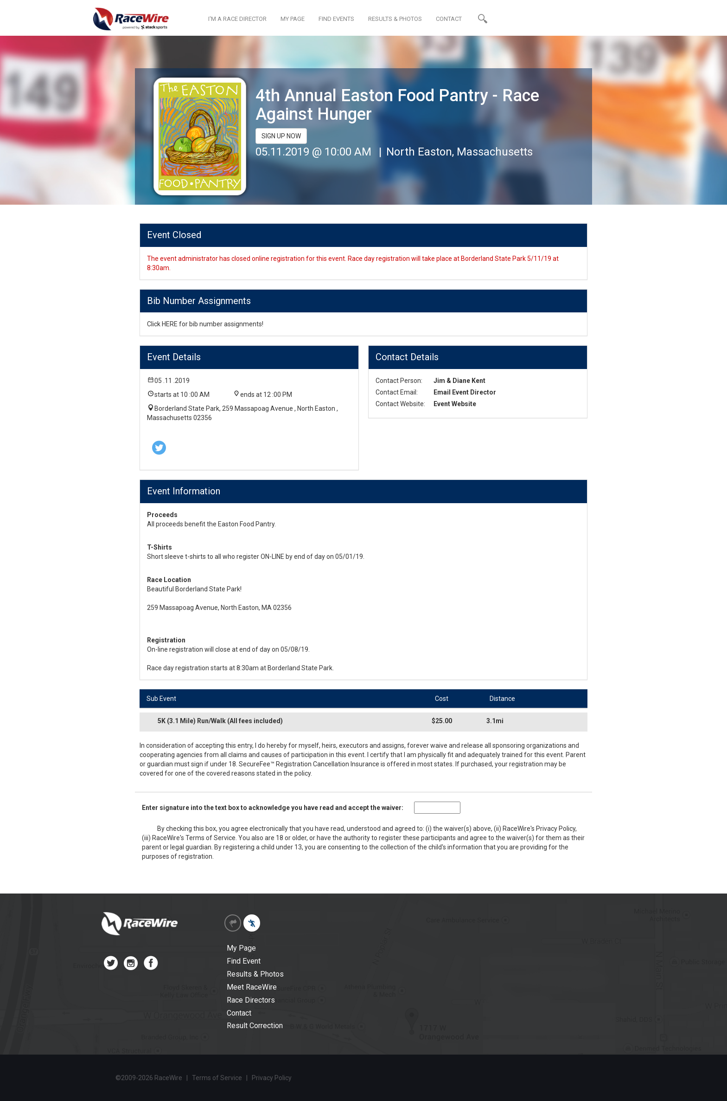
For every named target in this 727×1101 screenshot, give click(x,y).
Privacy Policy (555, 828)
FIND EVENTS (336, 18)
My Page (241, 948)
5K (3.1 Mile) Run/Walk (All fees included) (220, 721)
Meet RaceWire (252, 987)
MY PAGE (293, 18)
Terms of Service (210, 838)
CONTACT (449, 18)
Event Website (455, 404)
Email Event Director (465, 392)
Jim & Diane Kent (459, 380)
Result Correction (255, 1025)
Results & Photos (255, 974)
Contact (239, 1013)
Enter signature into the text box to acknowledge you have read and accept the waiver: (272, 807)
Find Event (244, 961)
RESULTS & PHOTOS (395, 18)
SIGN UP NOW (281, 136)
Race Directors (251, 1000)
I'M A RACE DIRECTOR (237, 18)
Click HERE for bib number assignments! (205, 324)
